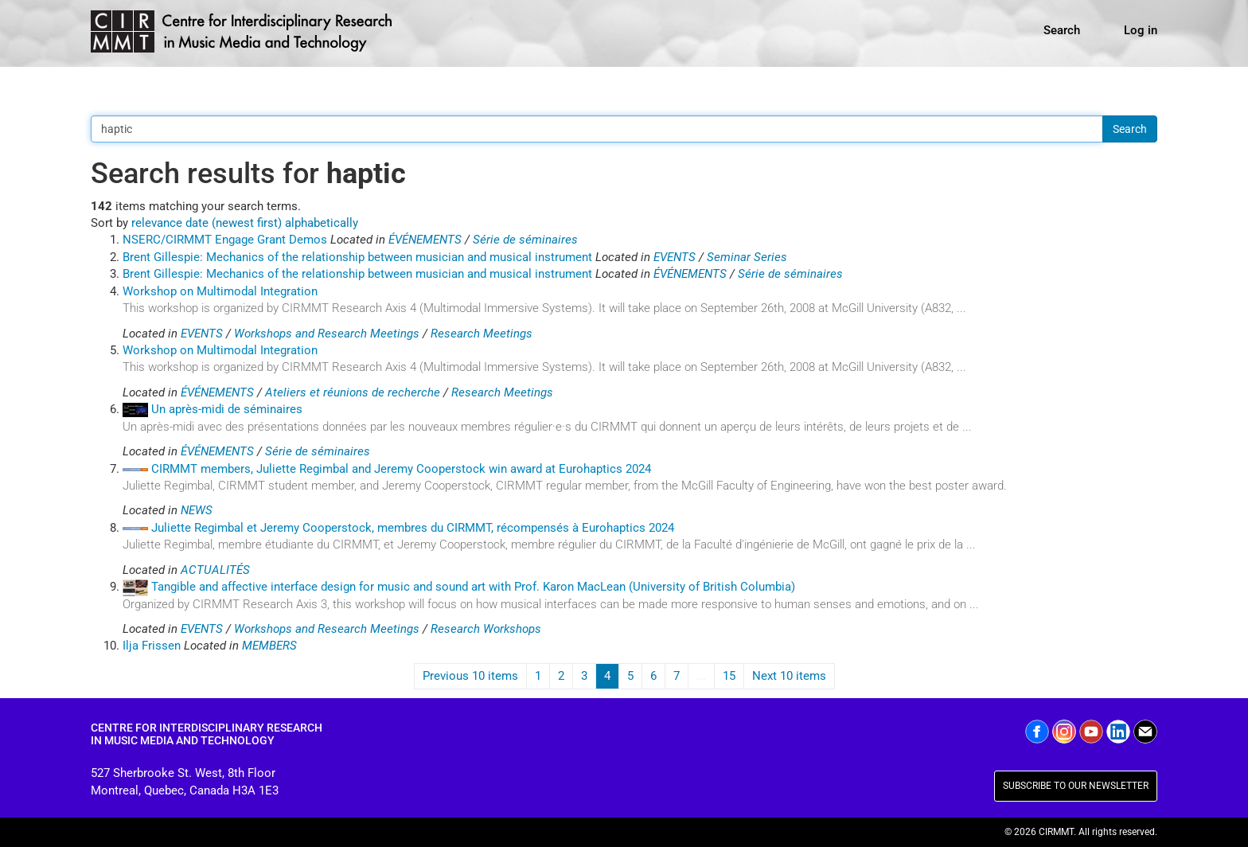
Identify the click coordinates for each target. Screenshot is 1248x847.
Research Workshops (486, 629)
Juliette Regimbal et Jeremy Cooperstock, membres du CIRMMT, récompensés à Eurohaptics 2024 (412, 528)
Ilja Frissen (152, 645)
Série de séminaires (525, 239)
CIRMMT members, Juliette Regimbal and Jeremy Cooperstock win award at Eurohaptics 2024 (401, 469)
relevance (156, 223)
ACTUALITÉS (215, 570)
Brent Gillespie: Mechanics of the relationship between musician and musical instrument (357, 257)
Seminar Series (747, 257)
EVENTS (674, 257)
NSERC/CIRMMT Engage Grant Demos (225, 239)
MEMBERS (269, 645)
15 (729, 676)
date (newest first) (233, 223)
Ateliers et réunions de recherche (352, 392)
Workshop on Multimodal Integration (220, 291)
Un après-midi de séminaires (226, 409)
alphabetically (321, 223)
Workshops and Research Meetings (326, 333)
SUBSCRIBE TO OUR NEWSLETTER (1076, 785)
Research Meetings (481, 333)
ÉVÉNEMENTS (425, 239)
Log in (1140, 30)
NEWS (197, 510)
